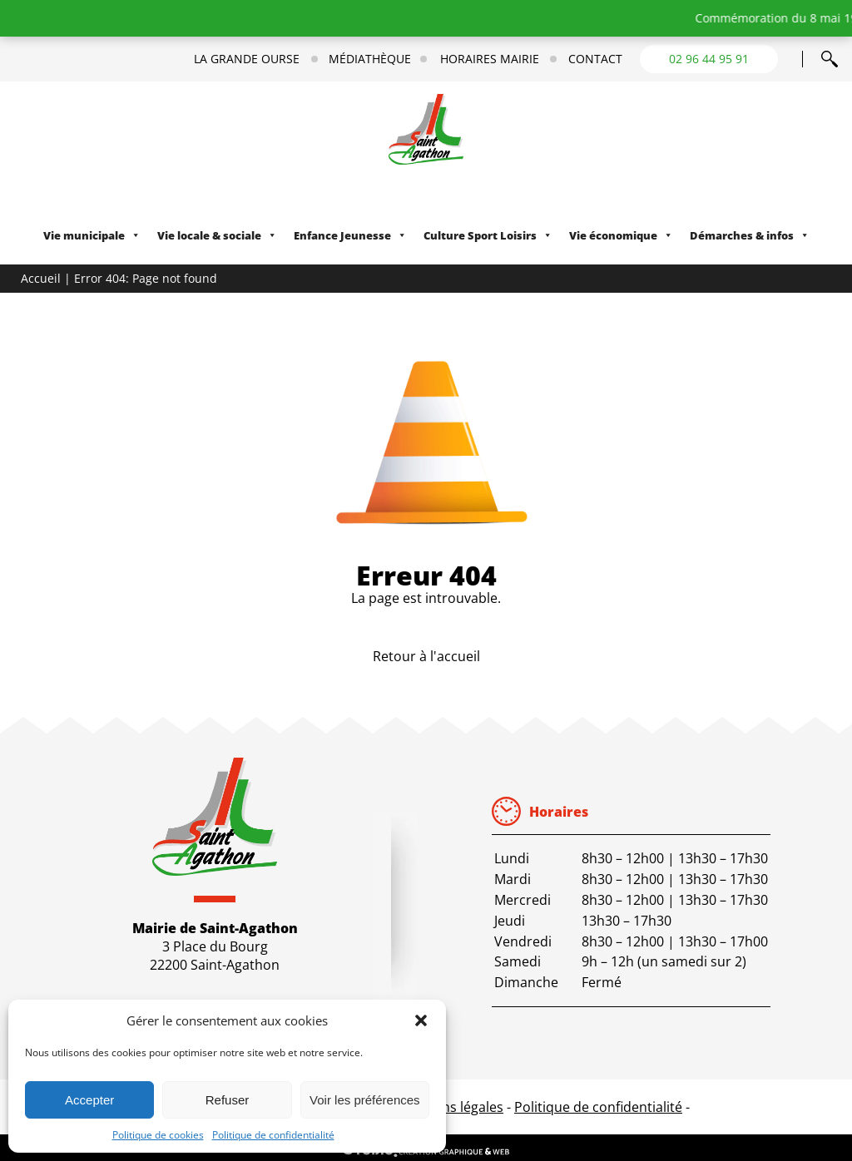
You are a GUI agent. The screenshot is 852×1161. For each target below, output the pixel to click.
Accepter (89, 1100)
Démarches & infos (750, 235)
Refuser (228, 1100)
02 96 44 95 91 (709, 59)
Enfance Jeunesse (350, 235)
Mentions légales (450, 1107)
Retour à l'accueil (426, 656)
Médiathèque (370, 59)
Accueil (41, 278)
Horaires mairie (489, 59)
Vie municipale (92, 235)
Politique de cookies (158, 1135)
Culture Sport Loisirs (488, 235)
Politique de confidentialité (273, 1135)
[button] (421, 1020)
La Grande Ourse (247, 59)
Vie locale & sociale (217, 235)
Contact (595, 59)
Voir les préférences (365, 1100)
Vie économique (621, 235)
